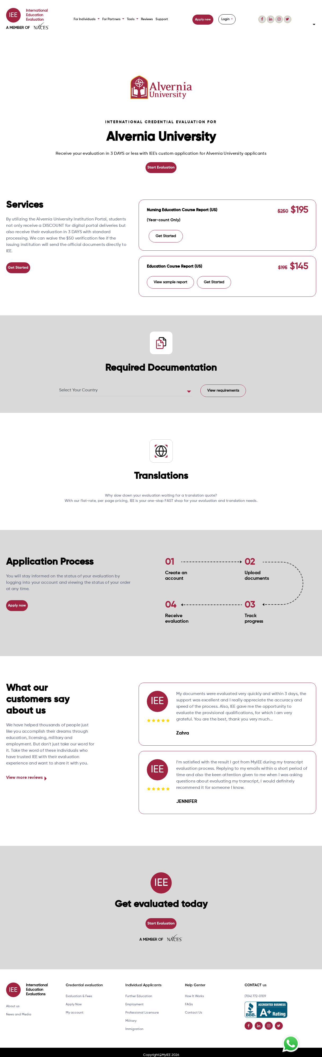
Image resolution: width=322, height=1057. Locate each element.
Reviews (146, 19)
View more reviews (24, 773)
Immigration (134, 1023)
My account (74, 1007)
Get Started (18, 266)
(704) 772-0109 (255, 990)
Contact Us (193, 1007)
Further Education (138, 990)
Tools (131, 19)
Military (130, 1015)
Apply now (202, 19)
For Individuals (87, 19)
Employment (134, 999)
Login (225, 19)
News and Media (18, 1009)
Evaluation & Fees (79, 990)
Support (161, 19)
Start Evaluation (161, 167)
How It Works (194, 990)
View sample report (170, 277)
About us (13, 1000)
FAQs (189, 999)
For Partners (113, 19)
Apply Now (74, 999)
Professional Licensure (142, 1007)
